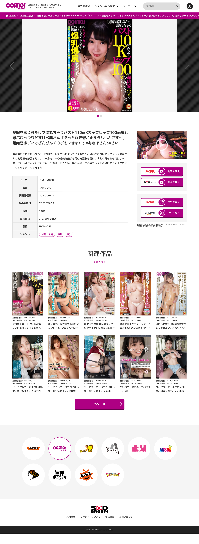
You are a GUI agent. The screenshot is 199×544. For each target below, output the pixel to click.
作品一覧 (108, 404)
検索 (176, 6)
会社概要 (109, 516)
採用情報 (70, 516)
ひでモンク (45, 187)
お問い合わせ (126, 516)
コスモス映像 (26, 15)
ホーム (12, 15)
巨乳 (69, 234)
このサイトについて (90, 516)
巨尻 (59, 234)
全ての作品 (84, 6)
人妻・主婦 (47, 234)
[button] (98, 116)
